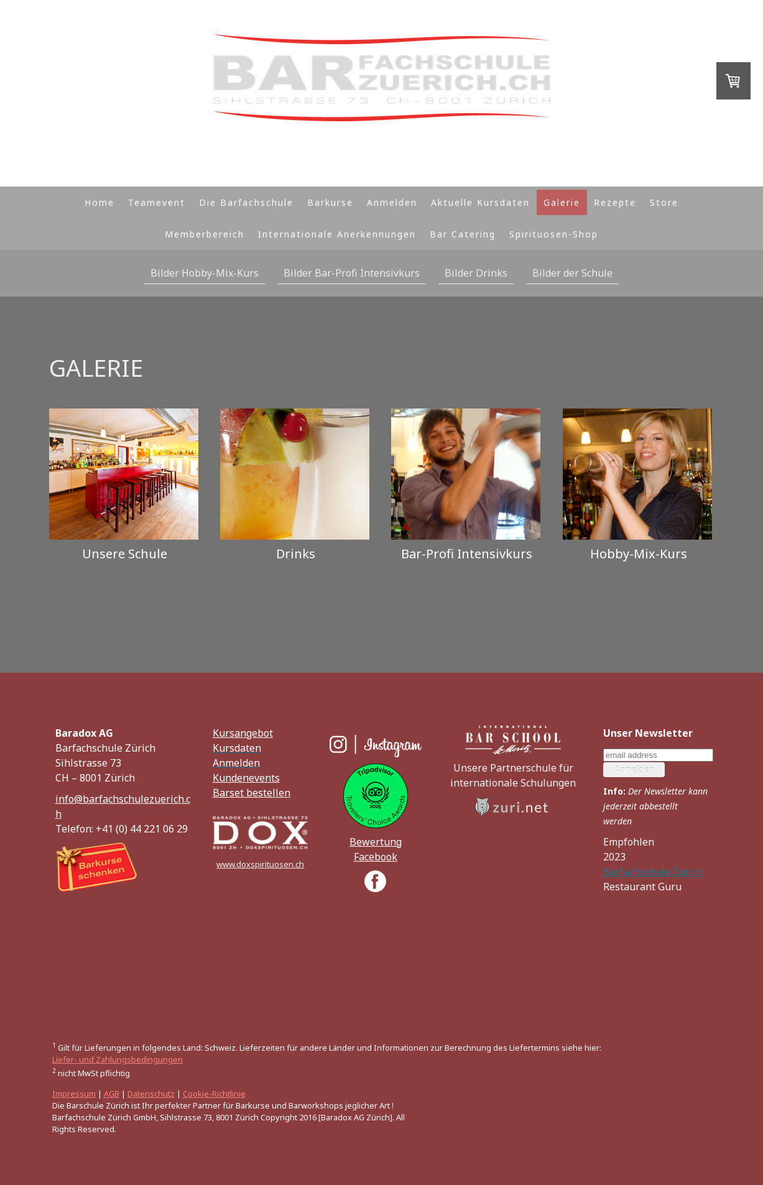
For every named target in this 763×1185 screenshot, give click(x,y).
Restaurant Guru (642, 886)
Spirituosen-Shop (553, 234)
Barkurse (330, 202)
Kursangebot (243, 733)
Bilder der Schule (572, 273)
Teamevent (156, 202)
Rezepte (615, 202)
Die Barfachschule (246, 202)
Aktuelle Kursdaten (480, 202)
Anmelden (392, 202)
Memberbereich (204, 234)
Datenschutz (151, 1093)
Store (664, 202)
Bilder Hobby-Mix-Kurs (204, 273)
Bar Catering (463, 234)
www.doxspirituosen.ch (260, 864)
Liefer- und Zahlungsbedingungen (117, 1059)
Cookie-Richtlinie (214, 1093)
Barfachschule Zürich (653, 871)
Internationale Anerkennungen (337, 234)
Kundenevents (246, 778)
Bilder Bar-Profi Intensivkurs (352, 273)
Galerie (561, 202)
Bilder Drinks (476, 273)
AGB (111, 1093)
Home (99, 202)
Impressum (74, 1093)
